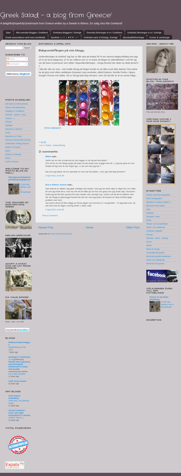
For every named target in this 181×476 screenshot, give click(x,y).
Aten (148, 209)
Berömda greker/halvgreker (158, 256)
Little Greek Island (17, 381)
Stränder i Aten (153, 216)
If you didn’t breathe (16, 374)
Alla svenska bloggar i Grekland (32, 32)
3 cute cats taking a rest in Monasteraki (167, 304)
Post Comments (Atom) (61, 234)
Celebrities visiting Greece (17, 143)
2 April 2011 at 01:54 (54, 176)
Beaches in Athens (13, 129)
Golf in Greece (11, 161)
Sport (7, 151)
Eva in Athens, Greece (56, 185)
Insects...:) (10, 118)
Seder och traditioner (155, 227)
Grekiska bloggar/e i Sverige (67, 32)
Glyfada (8, 125)
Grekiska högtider (154, 231)
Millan (48, 156)
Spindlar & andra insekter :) (158, 202)
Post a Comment (50, 215)
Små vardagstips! (154, 198)
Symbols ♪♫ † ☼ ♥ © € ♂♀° (64, 37)
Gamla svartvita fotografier (158, 195)
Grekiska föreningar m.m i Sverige (144, 32)
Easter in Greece (13, 147)
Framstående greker (155, 253)
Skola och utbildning (155, 260)
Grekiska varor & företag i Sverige (101, 37)
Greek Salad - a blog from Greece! (55, 15)
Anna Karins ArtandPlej (14, 397)
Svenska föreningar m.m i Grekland (104, 32)
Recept (149, 234)
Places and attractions (15, 107)
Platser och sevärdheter (157, 224)
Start (8, 32)
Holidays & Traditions (14, 111)
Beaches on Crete (13, 136)
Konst (149, 242)
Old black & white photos (16, 104)
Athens (8, 122)
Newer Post (45, 227)
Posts (11, 59)
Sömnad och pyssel (155, 263)
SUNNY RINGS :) (16, 418)
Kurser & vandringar (159, 37)
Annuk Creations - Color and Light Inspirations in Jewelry (19, 412)
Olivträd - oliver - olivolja (157, 238)
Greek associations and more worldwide (25, 37)
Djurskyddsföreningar (133, 37)
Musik (149, 245)
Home (89, 227)
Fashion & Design (13, 154)
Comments (13, 64)
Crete (7, 132)
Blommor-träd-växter (155, 206)
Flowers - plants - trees (15, 115)
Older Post (133, 227)
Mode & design (153, 249)
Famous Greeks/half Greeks (18, 140)
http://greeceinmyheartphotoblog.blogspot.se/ (19, 179)
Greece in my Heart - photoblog (159, 298)
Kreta (148, 220)
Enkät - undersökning (55, 145)
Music (8, 158)
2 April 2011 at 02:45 (54, 209)
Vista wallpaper (52, 128)
